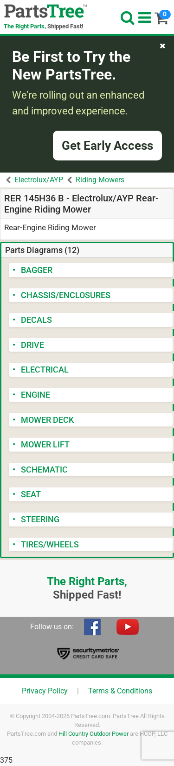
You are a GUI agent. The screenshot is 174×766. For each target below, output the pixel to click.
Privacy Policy (45, 690)
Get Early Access (107, 146)
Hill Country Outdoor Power (93, 733)
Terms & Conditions (120, 690)
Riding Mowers (100, 179)
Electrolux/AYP (38, 179)
